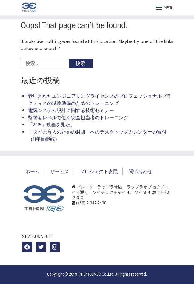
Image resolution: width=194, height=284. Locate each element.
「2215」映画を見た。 (51, 124)
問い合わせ (140, 171)
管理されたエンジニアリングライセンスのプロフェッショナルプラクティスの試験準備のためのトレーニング (99, 99)
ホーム (32, 171)
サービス (59, 171)
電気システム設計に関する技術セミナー (71, 110)
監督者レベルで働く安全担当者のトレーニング (78, 117)
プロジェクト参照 (99, 171)
